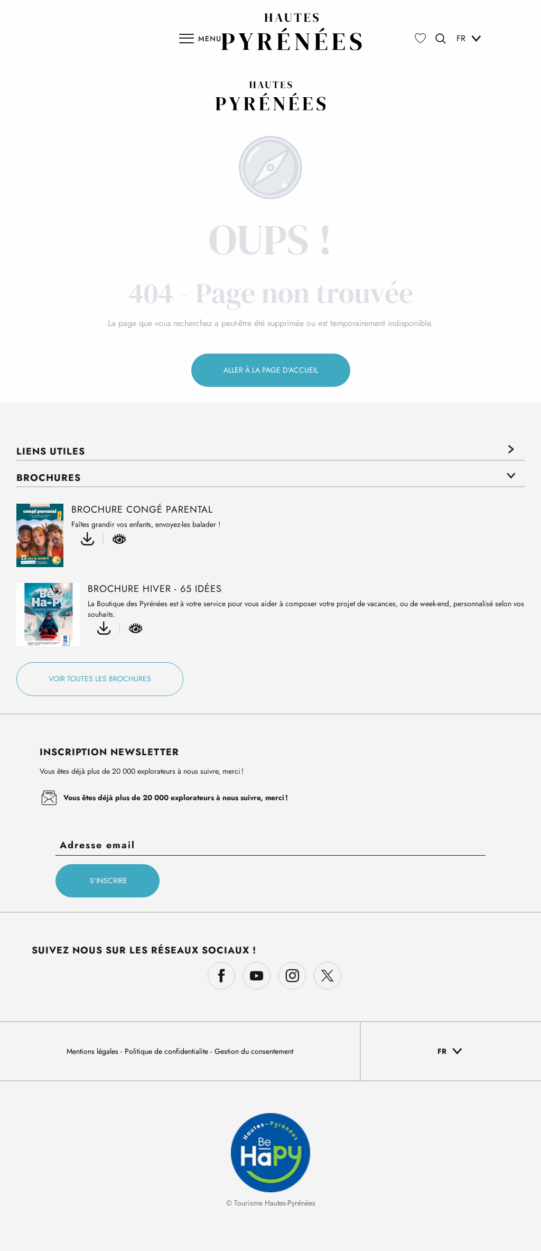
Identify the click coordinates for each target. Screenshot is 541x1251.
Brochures (48, 478)
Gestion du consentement (253, 1051)
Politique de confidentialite (167, 1051)
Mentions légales (93, 1051)
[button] (440, 38)
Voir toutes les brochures (100, 678)
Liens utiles (50, 451)
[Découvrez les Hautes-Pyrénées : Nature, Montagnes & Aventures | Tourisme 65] (271, 95)
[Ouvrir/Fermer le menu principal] (200, 38)
